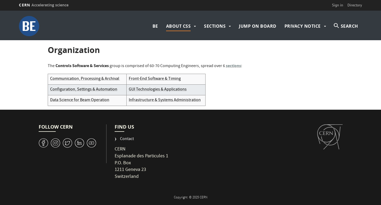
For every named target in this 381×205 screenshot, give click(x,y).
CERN (44, 4)
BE (155, 26)
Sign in (337, 5)
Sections (215, 26)
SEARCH (349, 26)
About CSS (178, 26)
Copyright (181, 197)
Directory (354, 5)
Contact (127, 139)
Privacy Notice (302, 26)
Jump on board (257, 26)
